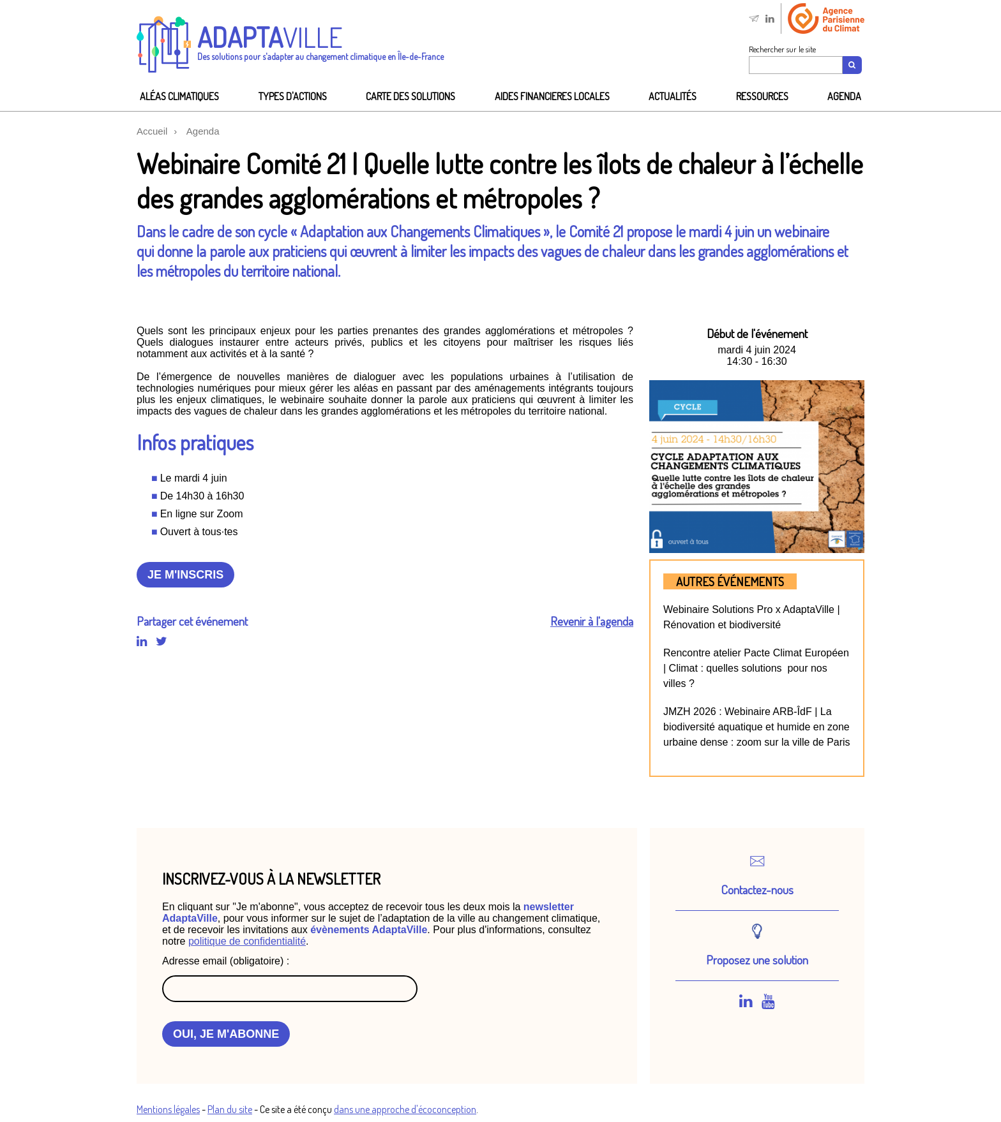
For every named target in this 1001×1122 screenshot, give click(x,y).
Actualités (672, 96)
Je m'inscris (185, 574)
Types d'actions (293, 96)
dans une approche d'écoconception (405, 1109)
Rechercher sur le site (782, 49)
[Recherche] (853, 65)
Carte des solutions (410, 96)
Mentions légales (168, 1109)
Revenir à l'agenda (591, 621)
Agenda (844, 96)
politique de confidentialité (247, 941)
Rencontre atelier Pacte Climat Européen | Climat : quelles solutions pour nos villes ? (756, 668)
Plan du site (229, 1109)
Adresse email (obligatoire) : (225, 961)
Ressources (762, 96)
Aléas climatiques (179, 96)
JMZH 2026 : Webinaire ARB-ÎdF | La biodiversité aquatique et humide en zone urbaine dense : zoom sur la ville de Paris (756, 727)
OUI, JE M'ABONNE (226, 1034)
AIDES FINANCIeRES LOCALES (552, 96)
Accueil (152, 131)
